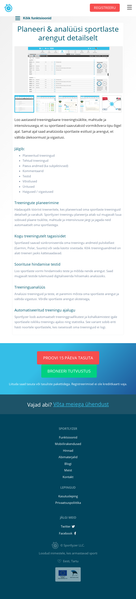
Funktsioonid (68, 437)
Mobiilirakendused (68, 444)
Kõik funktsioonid (33, 18)
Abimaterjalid (68, 457)
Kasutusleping (68, 496)
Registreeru (105, 8)
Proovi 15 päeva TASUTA (68, 358)
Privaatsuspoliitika (68, 503)
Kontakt (68, 477)
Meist (68, 470)
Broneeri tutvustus (69, 371)
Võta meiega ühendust (81, 404)
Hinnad (68, 450)
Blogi (68, 464)
